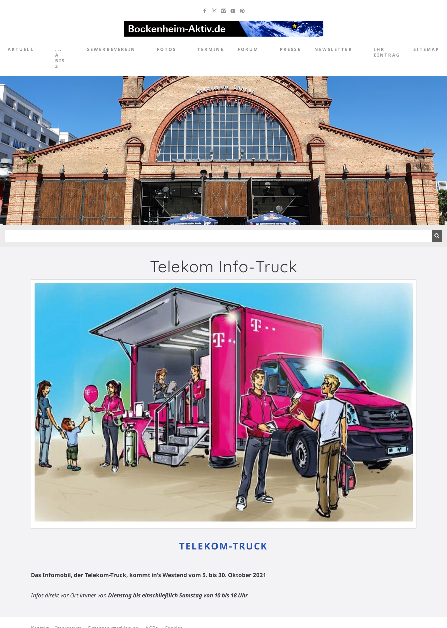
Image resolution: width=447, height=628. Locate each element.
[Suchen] (218, 236)
